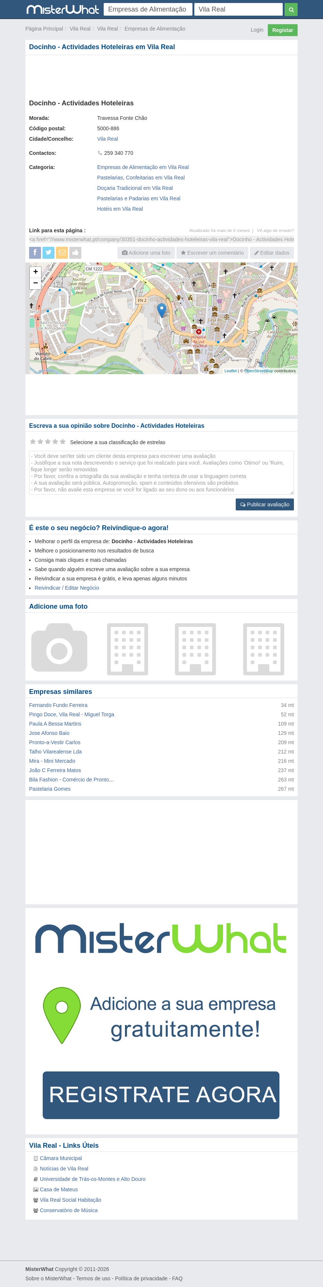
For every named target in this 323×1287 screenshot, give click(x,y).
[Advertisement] (161, 75)
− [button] (35, 283)
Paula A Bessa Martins (55, 724)
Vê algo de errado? (275, 230)
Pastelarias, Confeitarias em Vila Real (141, 178)
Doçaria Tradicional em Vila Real (135, 188)
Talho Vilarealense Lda (55, 752)
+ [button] (35, 272)
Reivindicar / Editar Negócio (67, 588)
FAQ (177, 1278)
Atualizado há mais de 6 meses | (223, 230)
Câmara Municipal (61, 1158)
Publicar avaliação (264, 504)
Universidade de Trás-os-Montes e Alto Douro (92, 1179)
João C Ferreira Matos (55, 770)
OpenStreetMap (258, 371)
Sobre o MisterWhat (48, 1278)
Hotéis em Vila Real (120, 209)
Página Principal (44, 29)
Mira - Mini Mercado (52, 761)
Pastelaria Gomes (49, 789)
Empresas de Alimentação (155, 29)
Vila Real (80, 29)
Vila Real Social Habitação (70, 1200)
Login (257, 30)
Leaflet (231, 371)
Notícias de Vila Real (64, 1169)
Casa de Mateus (59, 1189)
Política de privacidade (141, 1278)
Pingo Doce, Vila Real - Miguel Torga (71, 714)
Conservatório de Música (69, 1210)
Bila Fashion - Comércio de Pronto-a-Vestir (78, 780)
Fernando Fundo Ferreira (58, 705)
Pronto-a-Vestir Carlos (55, 742)
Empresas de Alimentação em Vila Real (143, 167)
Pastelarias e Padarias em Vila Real (139, 198)
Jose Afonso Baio (49, 733)
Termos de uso (93, 1278)
